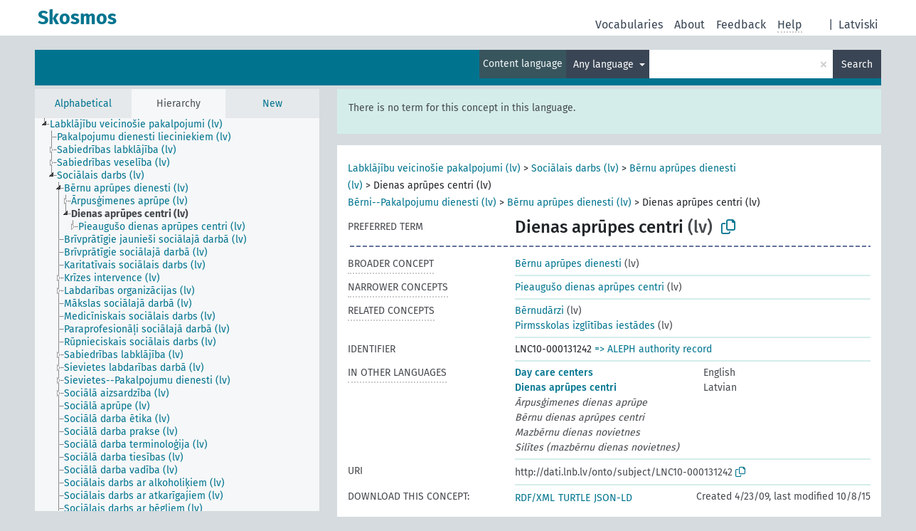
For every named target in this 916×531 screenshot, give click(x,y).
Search (857, 64)
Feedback (741, 24)
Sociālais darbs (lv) (575, 168)
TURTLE (574, 498)
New (272, 104)
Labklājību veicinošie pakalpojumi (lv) (434, 168)
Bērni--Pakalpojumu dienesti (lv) (422, 202)
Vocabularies (629, 24)
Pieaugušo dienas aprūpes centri (589, 287)
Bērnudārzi (539, 311)
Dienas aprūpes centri (566, 388)
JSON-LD (613, 498)
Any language (605, 64)
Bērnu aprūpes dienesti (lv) (569, 202)
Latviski (858, 24)
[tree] (177, 314)
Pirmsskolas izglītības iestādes (585, 326)
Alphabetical (83, 104)
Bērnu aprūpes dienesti (568, 264)
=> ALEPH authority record (653, 349)
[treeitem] (142, 124)
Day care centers (554, 373)
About (689, 24)
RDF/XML (535, 498)
